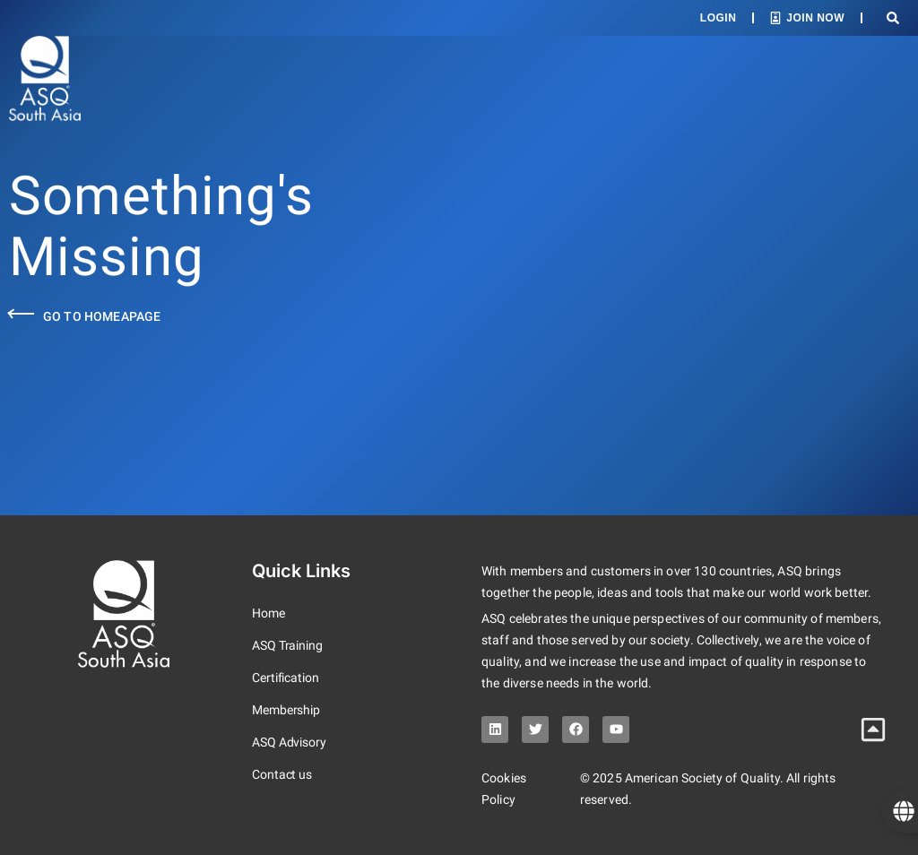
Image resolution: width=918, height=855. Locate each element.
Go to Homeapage (101, 316)
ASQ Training (287, 645)
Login (718, 18)
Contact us (282, 774)
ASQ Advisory (289, 742)
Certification (285, 677)
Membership (286, 710)
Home (268, 613)
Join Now (815, 18)
